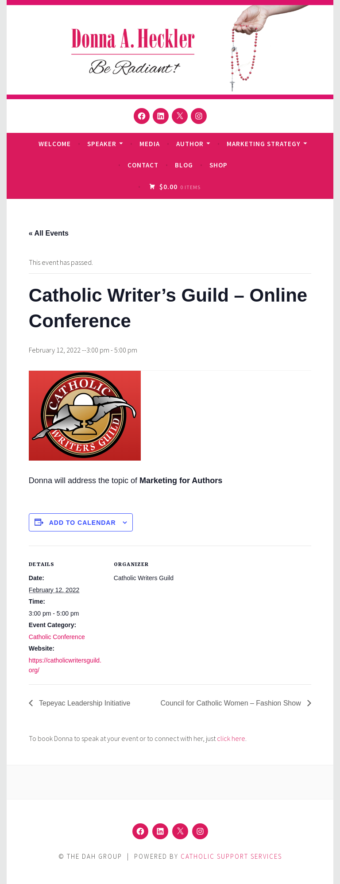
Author (190, 144)
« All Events (49, 233)
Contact (143, 165)
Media (149, 144)
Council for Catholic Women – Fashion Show (232, 703)
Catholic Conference (57, 636)
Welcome (55, 144)
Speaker (101, 144)
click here (231, 738)
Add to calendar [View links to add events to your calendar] (82, 522)
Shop (218, 165)
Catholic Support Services (231, 856)
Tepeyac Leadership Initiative (84, 703)
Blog (184, 165)
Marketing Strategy (264, 144)
